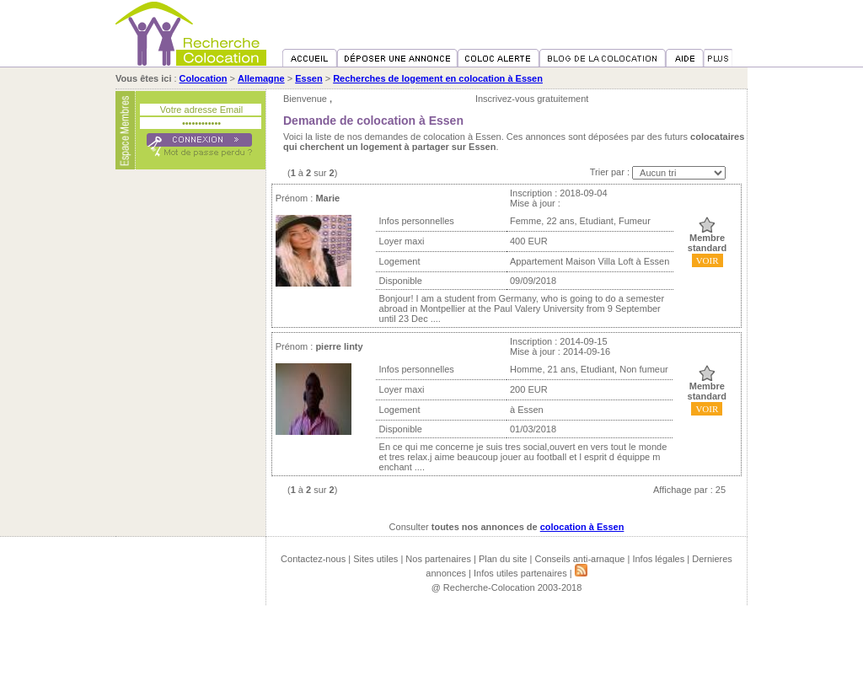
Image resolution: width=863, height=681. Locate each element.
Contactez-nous (313, 559)
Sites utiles (375, 559)
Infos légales (658, 559)
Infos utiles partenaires (520, 573)
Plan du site (503, 559)
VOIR (707, 260)
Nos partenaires (438, 559)
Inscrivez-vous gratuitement (532, 99)
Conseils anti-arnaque (579, 559)
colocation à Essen (582, 527)
